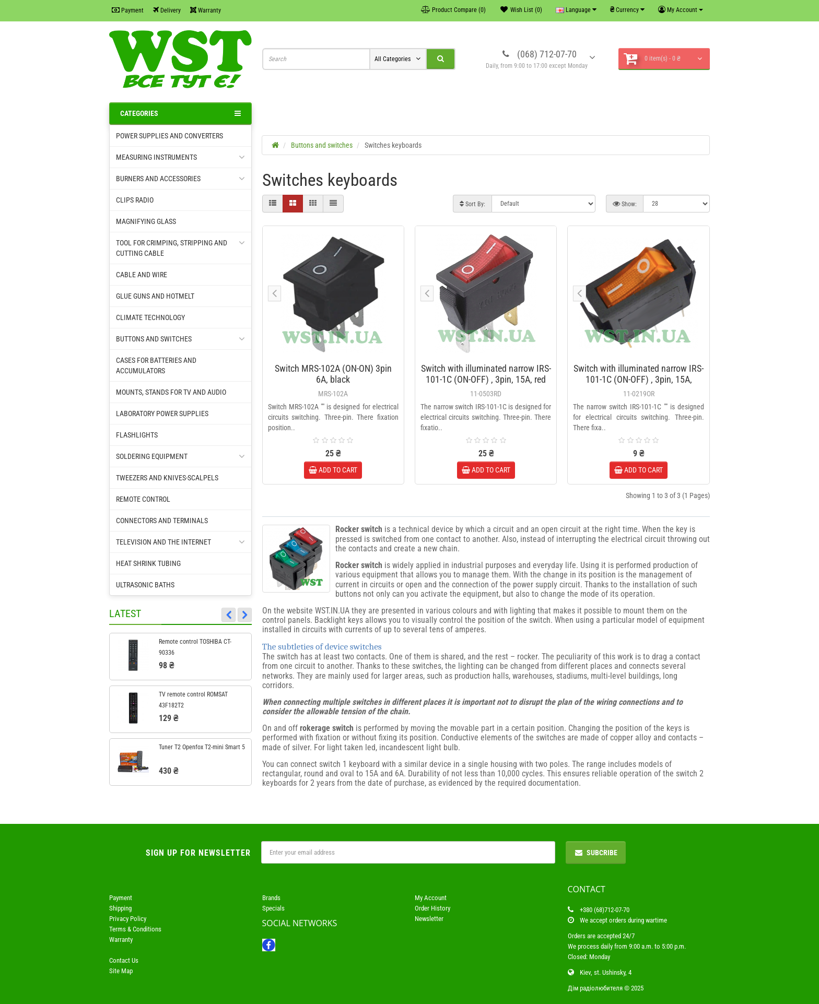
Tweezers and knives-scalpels (167, 478)
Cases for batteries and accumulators (156, 365)
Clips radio (135, 200)
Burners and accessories (180, 178)
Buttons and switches (180, 339)
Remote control (143, 499)
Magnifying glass (146, 221)
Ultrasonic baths (145, 585)
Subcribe (595, 852)
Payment (128, 10)
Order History (432, 908)
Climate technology (150, 317)
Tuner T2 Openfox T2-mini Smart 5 (202, 747)
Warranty (205, 10)
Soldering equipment (180, 456)
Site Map (121, 971)
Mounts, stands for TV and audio (171, 392)
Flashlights (137, 435)
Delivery (167, 10)
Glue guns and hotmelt (155, 296)
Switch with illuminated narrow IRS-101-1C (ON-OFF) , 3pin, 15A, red (486, 374)
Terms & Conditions (135, 929)
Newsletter (429, 919)
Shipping (120, 908)
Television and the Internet (180, 542)
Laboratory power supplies (162, 413)
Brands (271, 898)
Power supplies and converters (169, 136)
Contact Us (123, 960)
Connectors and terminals (162, 520)
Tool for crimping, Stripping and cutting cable (180, 247)
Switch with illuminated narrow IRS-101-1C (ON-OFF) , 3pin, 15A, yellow (639, 379)
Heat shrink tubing (148, 563)
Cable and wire (141, 274)
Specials (273, 908)
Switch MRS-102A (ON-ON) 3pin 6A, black (333, 374)
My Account (431, 898)
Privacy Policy (127, 919)
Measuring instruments (180, 157)
